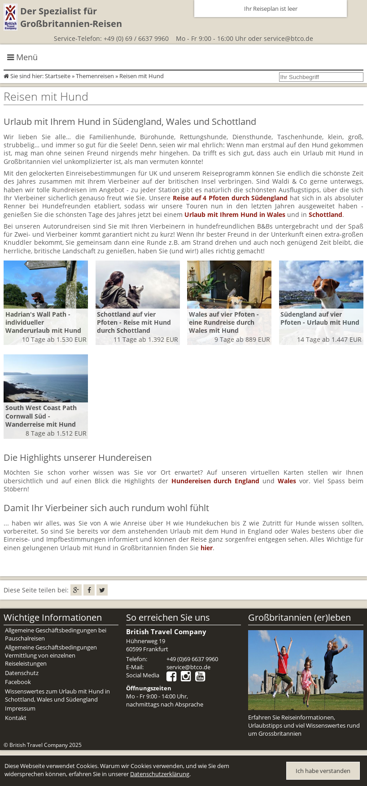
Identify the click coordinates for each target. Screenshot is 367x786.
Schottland (325, 214)
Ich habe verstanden (323, 771)
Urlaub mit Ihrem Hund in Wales (234, 214)
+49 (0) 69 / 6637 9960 (136, 38)
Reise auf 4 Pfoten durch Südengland (230, 198)
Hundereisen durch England (215, 481)
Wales (287, 481)
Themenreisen (95, 76)
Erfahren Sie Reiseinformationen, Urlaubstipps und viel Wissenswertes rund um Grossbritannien (304, 725)
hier (207, 547)
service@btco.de (288, 38)
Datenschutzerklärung (159, 774)
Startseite (57, 76)
